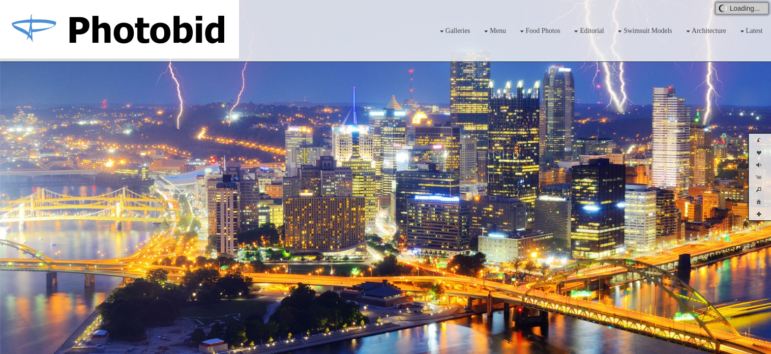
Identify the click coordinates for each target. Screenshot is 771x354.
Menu (494, 31)
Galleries (454, 31)
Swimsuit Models (644, 31)
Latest (750, 31)
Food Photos (539, 31)
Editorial (588, 31)
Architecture (705, 31)
